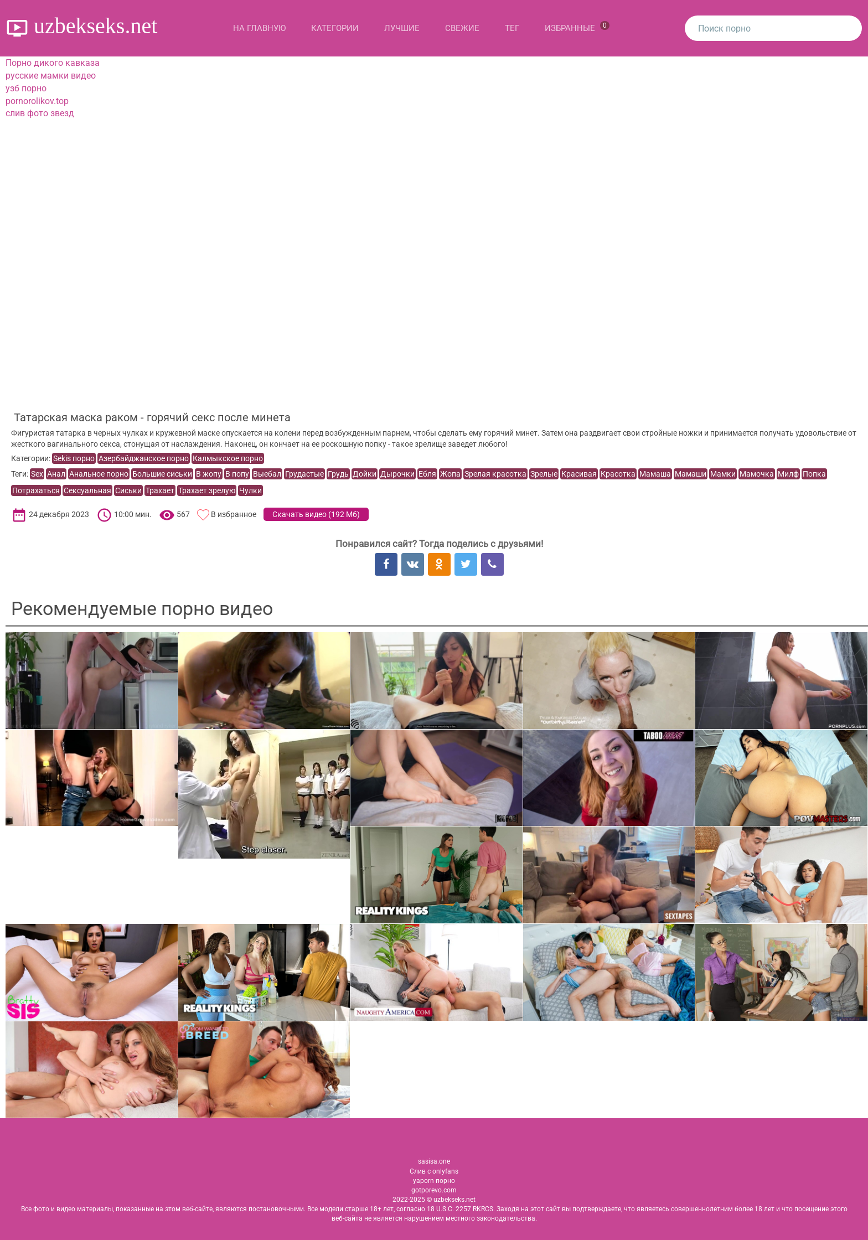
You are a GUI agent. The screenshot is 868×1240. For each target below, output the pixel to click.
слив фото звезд (40, 113)
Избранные (577, 27)
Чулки (250, 490)
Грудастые (304, 473)
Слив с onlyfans (434, 1171)
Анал (56, 473)
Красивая (579, 473)
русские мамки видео (51, 75)
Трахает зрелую (206, 490)
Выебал (267, 473)
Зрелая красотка (495, 473)
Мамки (723, 473)
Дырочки (397, 473)
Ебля (427, 473)
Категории (335, 28)
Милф (788, 473)
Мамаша (655, 473)
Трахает (160, 490)
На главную (259, 28)
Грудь (338, 473)
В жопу (208, 473)
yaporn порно (434, 1181)
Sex (37, 473)
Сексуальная (87, 490)
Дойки (364, 473)
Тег (512, 28)
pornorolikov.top (37, 101)
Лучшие (402, 28)
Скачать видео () (316, 514)
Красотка (618, 473)
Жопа (450, 473)
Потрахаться (36, 490)
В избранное (233, 514)
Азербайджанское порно (144, 458)
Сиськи (128, 490)
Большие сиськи (162, 473)
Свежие (462, 28)
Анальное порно (98, 473)
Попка (814, 473)
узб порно (26, 88)
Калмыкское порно (228, 458)
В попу (237, 473)
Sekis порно (74, 458)
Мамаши (690, 473)
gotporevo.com (434, 1190)
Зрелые (543, 473)
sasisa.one (434, 1161)
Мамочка (757, 473)
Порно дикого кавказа (53, 63)
